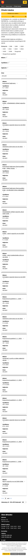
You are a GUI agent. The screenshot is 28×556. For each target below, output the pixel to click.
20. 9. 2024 (5, 173)
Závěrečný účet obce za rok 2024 (13, 318)
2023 (16, 49)
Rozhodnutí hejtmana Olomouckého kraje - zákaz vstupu (13, 167)
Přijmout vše (6, 554)
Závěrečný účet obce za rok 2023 (13, 146)
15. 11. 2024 (5, 218)
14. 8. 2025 (5, 365)
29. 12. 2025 (5, 446)
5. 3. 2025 (5, 240)
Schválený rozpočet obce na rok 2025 (13, 277)
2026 (10, 51)
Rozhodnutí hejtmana (10, 83)
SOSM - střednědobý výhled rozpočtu (13, 104)
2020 (22, 46)
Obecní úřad (9, 6)
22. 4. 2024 (5, 131)
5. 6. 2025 (5, 323)
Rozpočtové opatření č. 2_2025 (13, 338)
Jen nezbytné (14, 554)
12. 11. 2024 (5, 196)
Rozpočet (18, 51)
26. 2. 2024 (5, 109)
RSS (19, 16)
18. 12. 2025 (5, 426)
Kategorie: (4, 46)
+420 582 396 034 (6, 535)
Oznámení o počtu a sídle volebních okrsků (13, 359)
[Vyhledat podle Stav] (14, 76)
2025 (4, 51)
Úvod (2, 6)
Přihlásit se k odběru (17, 13)
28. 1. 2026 (5, 466)
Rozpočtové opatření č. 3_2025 (13, 380)
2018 (10, 46)
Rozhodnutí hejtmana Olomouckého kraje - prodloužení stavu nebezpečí (13, 190)
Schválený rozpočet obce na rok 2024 (13, 125)
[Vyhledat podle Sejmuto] (14, 70)
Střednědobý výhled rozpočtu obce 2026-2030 (13, 212)
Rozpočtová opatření (9, 54)
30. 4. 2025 (5, 303)
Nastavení (22, 554)
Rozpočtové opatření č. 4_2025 (13, 400)
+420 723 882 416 (6, 537)
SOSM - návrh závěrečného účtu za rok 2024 (13, 256)
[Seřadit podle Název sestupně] (7, 57)
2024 (22, 49)
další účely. (19, 545)
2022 (10, 49)
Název (3, 57)
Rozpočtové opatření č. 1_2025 (13, 299)
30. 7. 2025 (5, 343)
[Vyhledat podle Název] (14, 60)
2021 (4, 49)
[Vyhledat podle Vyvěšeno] (14, 65)
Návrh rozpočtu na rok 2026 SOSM (14, 481)
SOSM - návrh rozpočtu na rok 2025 (13, 234)
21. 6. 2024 (5, 151)
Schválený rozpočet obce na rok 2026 (13, 420)
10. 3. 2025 (5, 283)
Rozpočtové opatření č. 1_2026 (13, 461)
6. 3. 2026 (5, 486)
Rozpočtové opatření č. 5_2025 (13, 442)
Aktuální (4, 95)
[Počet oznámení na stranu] (24, 502)
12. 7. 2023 (5, 88)
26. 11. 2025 (5, 404)
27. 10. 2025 (5, 384)
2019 (16, 46)
